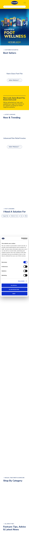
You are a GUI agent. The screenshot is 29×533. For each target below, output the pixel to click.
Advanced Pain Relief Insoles (14, 138)
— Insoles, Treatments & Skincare (13, 477)
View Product (14, 80)
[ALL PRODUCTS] (14, 178)
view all (14, 509)
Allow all (14, 285)
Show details (21, 281)
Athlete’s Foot (14, 216)
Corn (21, 216)
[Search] (5, 7)
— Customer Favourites (10, 50)
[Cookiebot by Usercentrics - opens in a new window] (21, 238)
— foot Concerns (8, 209)
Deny (13, 293)
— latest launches (9, 114)
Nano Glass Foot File (15, 73)
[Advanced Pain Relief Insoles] (14, 128)
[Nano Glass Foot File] (14, 63)
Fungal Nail (5, 216)
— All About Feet (8, 524)
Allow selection (14, 289)
